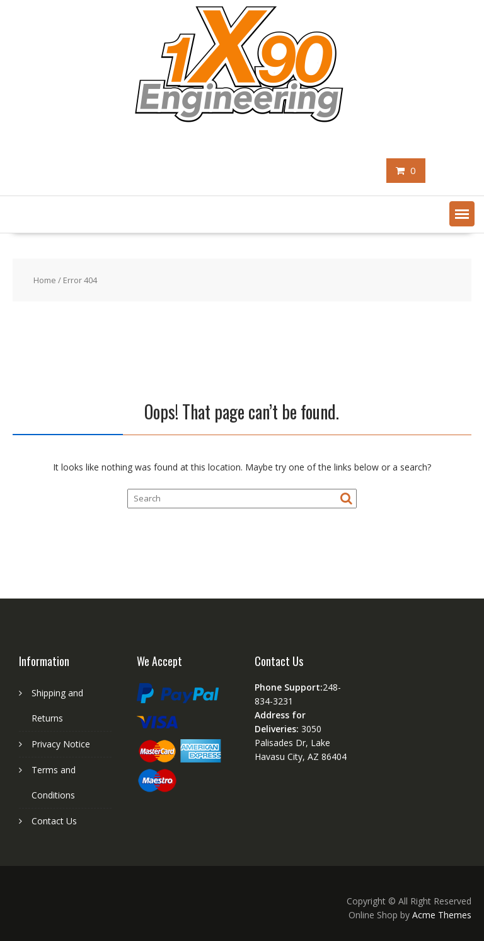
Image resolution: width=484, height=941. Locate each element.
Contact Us (54, 821)
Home (44, 280)
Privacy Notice (61, 744)
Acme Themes (441, 915)
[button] (462, 213)
